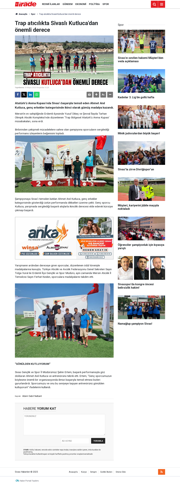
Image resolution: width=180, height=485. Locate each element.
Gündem (68, 4)
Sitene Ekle (121, 472)
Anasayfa (21, 14)
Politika (94, 4)
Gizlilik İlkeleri (106, 472)
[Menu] (161, 4)
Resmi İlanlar (51, 4)
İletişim (93, 472)
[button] (96, 94)
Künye (84, 472)
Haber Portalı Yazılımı (29, 481)
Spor (106, 4)
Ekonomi (80, 4)
